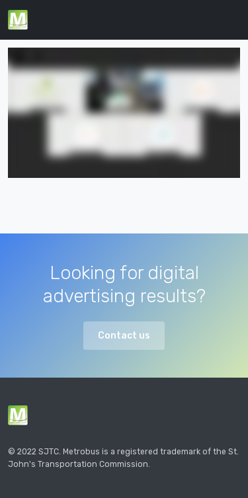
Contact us (124, 335)
